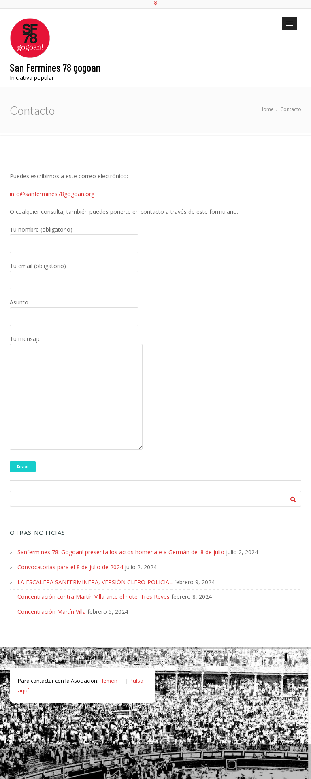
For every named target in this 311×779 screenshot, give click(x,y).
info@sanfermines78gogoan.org (52, 194)
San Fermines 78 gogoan (55, 67)
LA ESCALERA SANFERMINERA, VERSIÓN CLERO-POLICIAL (95, 581)
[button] (289, 23)
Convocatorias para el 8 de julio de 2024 (70, 566)
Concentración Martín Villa (51, 610)
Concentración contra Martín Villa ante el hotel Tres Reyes (93, 596)
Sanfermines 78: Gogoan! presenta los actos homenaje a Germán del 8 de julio (120, 552)
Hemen (108, 679)
